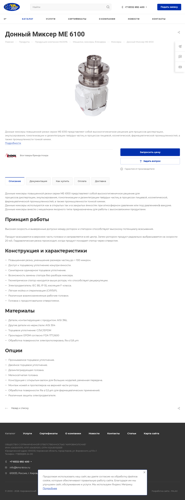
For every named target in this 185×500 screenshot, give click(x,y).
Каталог (10, 433)
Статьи (131, 433)
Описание (15, 181)
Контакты (113, 433)
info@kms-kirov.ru (20, 467)
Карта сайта (151, 433)
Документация (38, 181)
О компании (73, 433)
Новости (94, 433)
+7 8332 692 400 (134, 7)
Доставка (100, 181)
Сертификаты (49, 433)
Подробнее (50, 488)
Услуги (27, 433)
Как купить (62, 181)
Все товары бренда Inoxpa (34, 155)
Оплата (82, 181)
